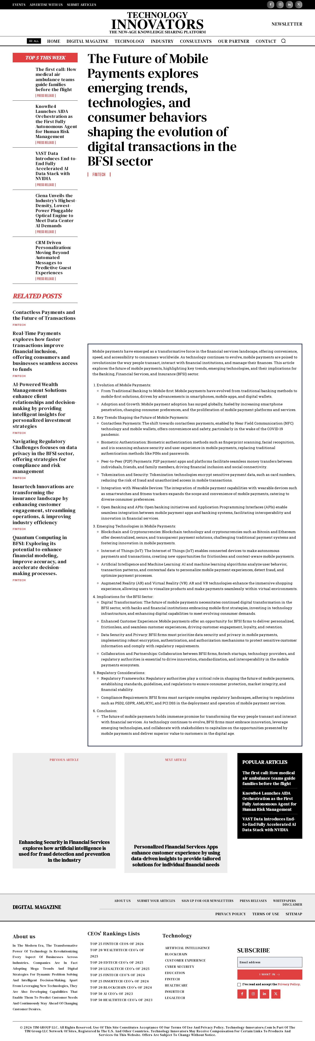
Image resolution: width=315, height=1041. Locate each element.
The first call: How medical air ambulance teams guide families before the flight (56, 79)
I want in (269, 975)
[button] (283, 41)
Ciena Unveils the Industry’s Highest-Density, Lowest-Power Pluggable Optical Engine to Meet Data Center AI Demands (56, 210)
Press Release (45, 95)
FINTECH (19, 324)
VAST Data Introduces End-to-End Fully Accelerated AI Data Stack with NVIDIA (56, 166)
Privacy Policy (289, 984)
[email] (269, 962)
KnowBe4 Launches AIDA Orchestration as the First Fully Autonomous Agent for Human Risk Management (56, 121)
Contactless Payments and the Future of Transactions (44, 315)
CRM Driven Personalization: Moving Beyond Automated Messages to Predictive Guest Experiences (53, 257)
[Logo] (157, 23)
